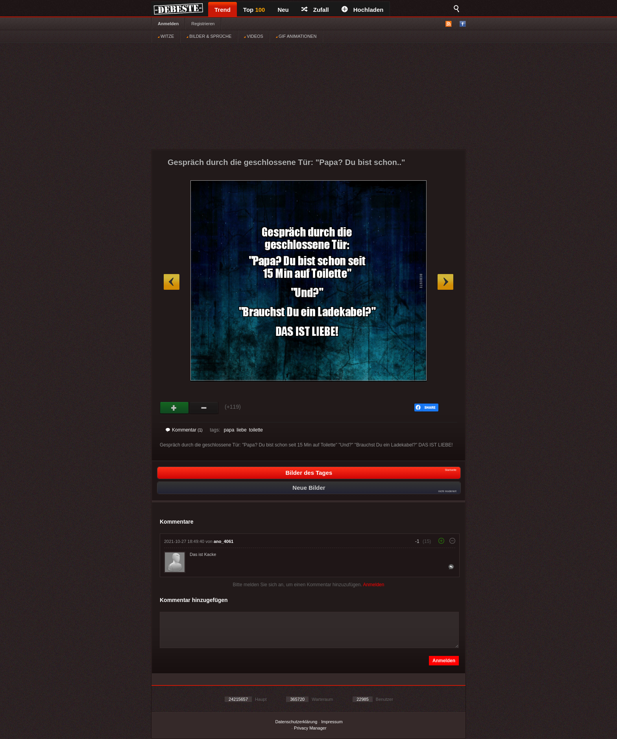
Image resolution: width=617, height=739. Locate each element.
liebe (241, 430)
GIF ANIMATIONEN (296, 36)
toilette (256, 430)
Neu (282, 9)
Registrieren (202, 23)
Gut (174, 408)
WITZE (166, 36)
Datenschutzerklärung (296, 721)
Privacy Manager (310, 728)
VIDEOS (253, 36)
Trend (222, 9)
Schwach (204, 408)
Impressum (331, 721)
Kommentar (184, 430)
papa (229, 430)
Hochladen (363, 9)
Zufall (315, 9)
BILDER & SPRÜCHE (209, 36)
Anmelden (168, 23)
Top (254, 9)
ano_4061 (223, 541)
